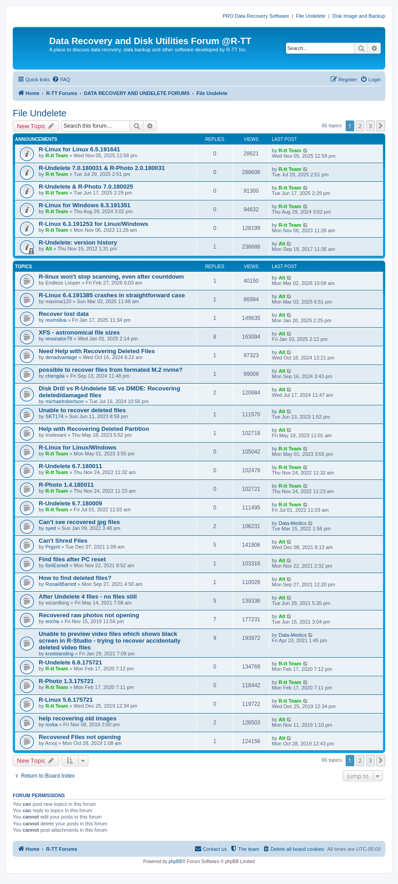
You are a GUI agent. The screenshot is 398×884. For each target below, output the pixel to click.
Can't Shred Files (63, 540)
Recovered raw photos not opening (89, 615)
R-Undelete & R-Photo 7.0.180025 (86, 186)
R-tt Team (57, 155)
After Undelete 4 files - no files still (88, 596)
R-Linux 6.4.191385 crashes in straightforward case (112, 295)
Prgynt (53, 546)
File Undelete (311, 16)
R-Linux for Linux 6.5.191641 (79, 149)
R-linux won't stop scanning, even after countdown (111, 276)
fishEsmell (57, 565)
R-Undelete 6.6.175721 (70, 662)
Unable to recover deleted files (82, 410)
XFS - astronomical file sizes (79, 332)
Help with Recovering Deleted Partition (94, 428)
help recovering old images (78, 718)
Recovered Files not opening (80, 737)
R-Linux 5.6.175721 (66, 699)
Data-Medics (293, 523)
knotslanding (60, 653)
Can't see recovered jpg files (79, 522)
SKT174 (55, 416)
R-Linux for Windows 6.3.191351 (84, 205)
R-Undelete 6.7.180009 (70, 503)
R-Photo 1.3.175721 (66, 681)
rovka (52, 724)
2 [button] (360, 126)
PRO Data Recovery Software (256, 16)
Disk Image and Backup (358, 16)
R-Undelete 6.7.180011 (70, 466)
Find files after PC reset (72, 559)
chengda (55, 376)
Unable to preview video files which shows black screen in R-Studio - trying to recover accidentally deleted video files (109, 640)
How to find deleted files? (75, 577)
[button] (380, 125)
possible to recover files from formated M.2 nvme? (111, 369)
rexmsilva (56, 320)
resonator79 (59, 338)
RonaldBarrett (61, 584)
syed (51, 528)
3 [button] (370, 126)
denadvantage (61, 357)
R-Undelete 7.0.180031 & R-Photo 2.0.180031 (102, 168)
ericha (52, 621)
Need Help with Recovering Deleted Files (97, 351)
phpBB (175, 861)
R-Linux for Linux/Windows (78, 447)
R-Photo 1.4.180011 (66, 484)
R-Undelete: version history (78, 242)
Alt (49, 248)
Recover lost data (64, 313)
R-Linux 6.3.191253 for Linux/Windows (93, 223)
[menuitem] (61, 79)
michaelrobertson (65, 401)
